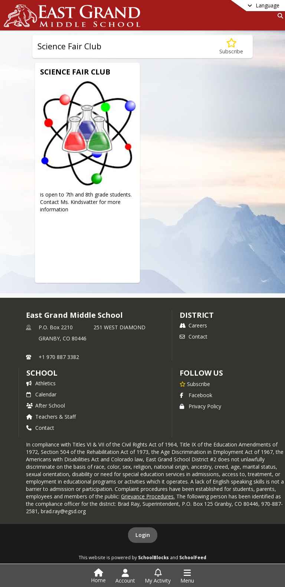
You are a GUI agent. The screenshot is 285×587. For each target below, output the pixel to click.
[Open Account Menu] (125, 576)
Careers (193, 325)
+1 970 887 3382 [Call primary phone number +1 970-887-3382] (59, 356)
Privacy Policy (200, 406)
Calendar (41, 394)
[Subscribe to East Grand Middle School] (195, 384)
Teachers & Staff (51, 416)
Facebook (196, 395)
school (41, 373)
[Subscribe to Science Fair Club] (231, 46)
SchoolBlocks (153, 557)
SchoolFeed (192, 557)
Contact (193, 336)
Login (142, 534)
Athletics (41, 383)
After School (45, 405)
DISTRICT (197, 315)
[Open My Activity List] (158, 576)
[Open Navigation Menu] (187, 576)
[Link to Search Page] (279, 15)
